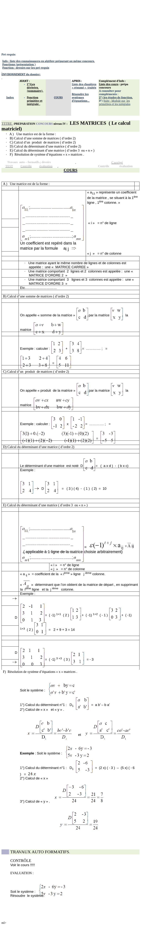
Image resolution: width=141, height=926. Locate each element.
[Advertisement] (70, 27)
